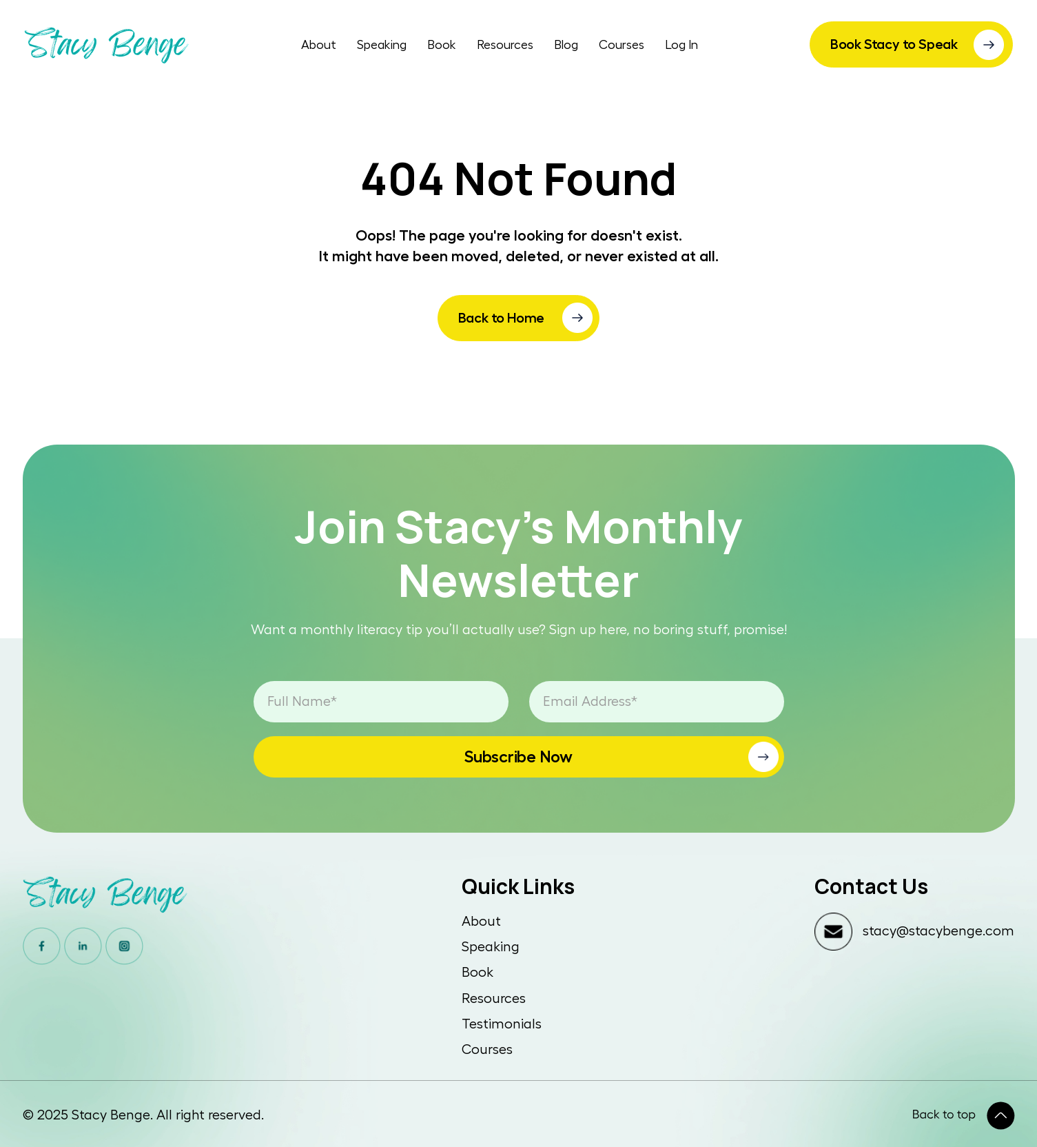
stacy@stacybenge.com (938, 931)
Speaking (382, 45)
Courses (621, 45)
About (318, 45)
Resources (505, 45)
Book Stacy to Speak (894, 44)
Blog (566, 45)
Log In (681, 45)
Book (441, 45)
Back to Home (501, 318)
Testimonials (502, 1024)
